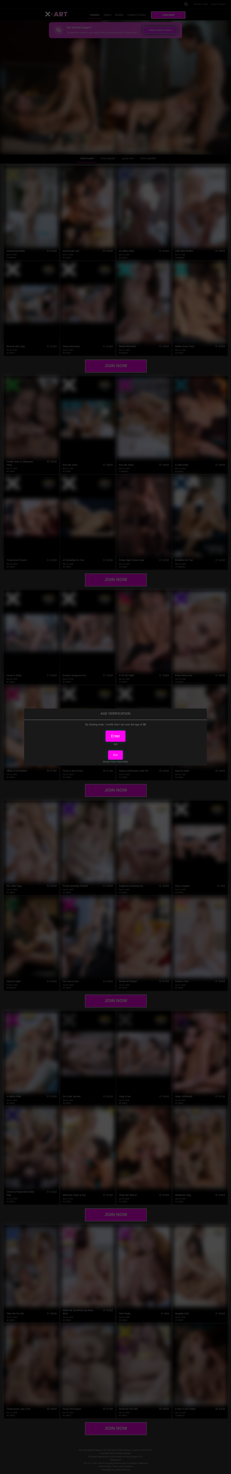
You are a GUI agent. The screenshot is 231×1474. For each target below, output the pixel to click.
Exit (115, 755)
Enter (115, 736)
